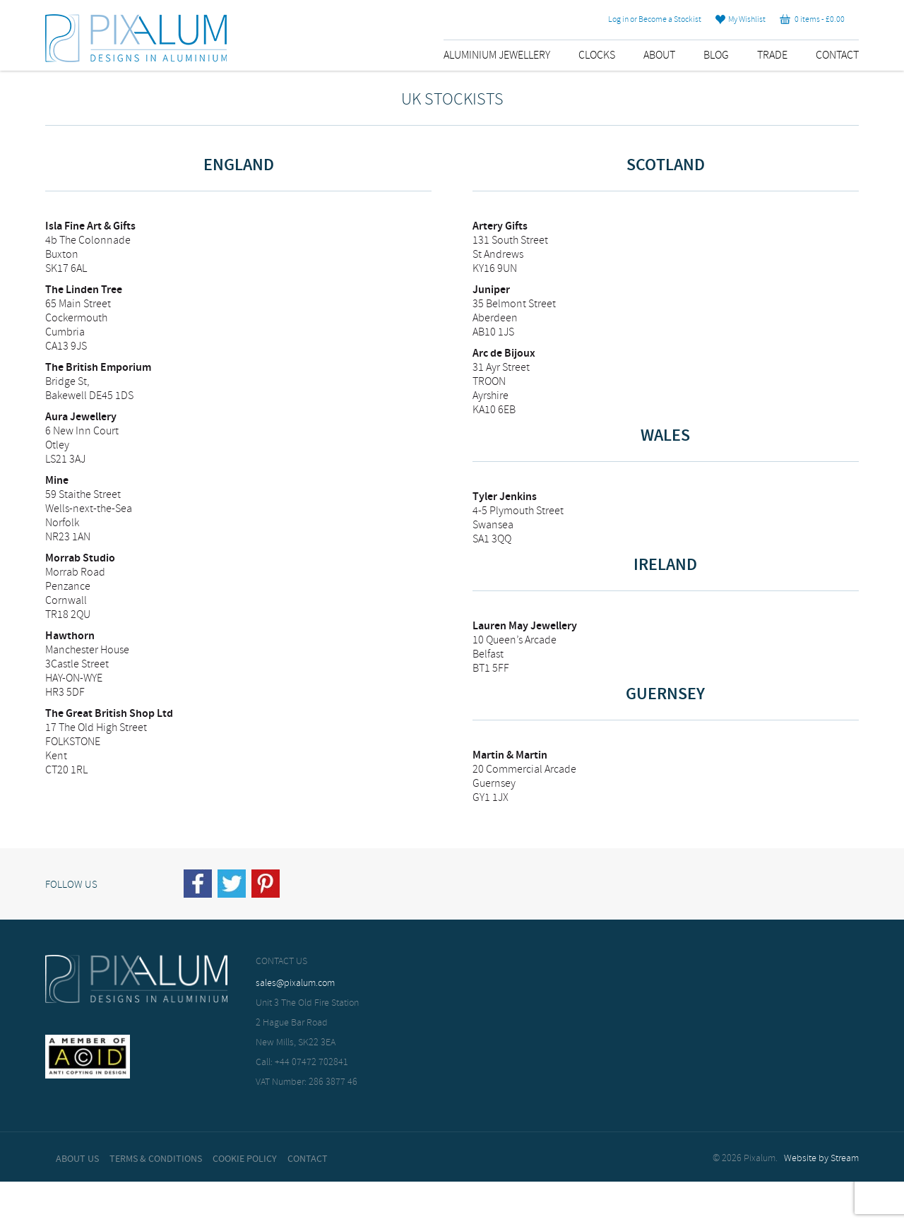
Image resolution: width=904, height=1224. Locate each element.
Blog (716, 55)
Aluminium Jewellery (497, 55)
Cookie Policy (245, 1159)
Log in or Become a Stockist (654, 19)
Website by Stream (821, 1158)
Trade (772, 55)
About (659, 55)
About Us (77, 1159)
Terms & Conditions (155, 1159)
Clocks (596, 55)
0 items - (812, 19)
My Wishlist (740, 19)
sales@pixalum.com (295, 983)
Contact (837, 55)
